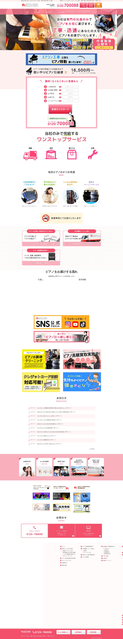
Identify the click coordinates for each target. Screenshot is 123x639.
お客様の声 (25, 562)
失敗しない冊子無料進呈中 (49, 554)
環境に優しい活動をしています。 (93, 547)
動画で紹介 (25, 564)
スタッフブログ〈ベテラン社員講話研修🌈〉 (45, 427)
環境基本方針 (68, 553)
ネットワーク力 (48, 551)
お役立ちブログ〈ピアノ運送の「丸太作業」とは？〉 (46, 443)
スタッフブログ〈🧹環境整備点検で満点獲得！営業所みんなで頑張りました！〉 (51, 407)
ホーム (24, 546)
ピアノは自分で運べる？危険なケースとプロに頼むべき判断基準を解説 (93, 611)
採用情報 (87, 552)
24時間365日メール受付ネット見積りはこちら (61, 530)
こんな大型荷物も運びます (30, 553)
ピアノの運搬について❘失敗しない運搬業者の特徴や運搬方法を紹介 (93, 557)
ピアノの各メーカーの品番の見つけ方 (93, 575)
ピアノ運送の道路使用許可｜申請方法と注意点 (93, 587)
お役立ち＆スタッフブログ (91, 617)
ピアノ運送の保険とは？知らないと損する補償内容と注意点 (93, 599)
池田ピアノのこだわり (29, 550)
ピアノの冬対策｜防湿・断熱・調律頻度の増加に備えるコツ (93, 584)
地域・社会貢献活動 (89, 546)
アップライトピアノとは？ (92, 569)
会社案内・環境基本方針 (69, 546)
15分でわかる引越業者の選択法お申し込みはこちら (88, 530)
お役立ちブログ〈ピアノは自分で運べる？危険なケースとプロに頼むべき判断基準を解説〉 (53, 411)
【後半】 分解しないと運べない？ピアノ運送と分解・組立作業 (94, 593)
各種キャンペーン (68, 560)
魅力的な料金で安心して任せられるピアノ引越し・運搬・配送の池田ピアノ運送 (36, 0)
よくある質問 (46, 556)
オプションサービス (28, 555)
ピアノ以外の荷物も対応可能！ (30, 557)
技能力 (46, 550)
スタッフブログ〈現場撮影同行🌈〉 (43, 439)
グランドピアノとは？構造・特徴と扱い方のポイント (93, 578)
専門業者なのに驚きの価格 (30, 551)
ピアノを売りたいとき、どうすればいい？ (93, 596)
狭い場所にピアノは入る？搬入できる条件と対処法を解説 (93, 604)
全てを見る (91, 448)
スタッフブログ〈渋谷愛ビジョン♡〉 (43, 435)
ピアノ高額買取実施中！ (49, 546)
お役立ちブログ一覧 (89, 554)
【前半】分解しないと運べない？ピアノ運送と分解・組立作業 (93, 590)
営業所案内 (67, 551)
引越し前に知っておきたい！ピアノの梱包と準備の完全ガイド (93, 572)
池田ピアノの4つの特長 (28, 548)
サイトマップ (88, 623)
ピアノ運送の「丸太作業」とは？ (93, 602)
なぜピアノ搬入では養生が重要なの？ (93, 607)
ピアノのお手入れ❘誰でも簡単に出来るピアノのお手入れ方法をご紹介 (93, 566)
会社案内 (67, 549)
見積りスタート (60, 109)
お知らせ (87, 614)
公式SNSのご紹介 (89, 621)
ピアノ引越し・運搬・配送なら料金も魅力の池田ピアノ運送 (37, 634)
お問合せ (66, 557)
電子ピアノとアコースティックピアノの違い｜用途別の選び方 (93, 581)
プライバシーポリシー (90, 619)
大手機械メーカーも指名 (49, 548)
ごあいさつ (67, 547)
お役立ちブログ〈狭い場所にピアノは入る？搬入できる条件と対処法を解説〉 (51, 431)
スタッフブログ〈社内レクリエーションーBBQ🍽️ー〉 (46, 415)
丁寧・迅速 (66, 555)
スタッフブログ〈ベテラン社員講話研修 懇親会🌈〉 (46, 419)
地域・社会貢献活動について (92, 549)
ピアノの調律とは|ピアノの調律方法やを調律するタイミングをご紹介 (94, 562)
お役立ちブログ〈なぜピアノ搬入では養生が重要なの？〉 (47, 423)
